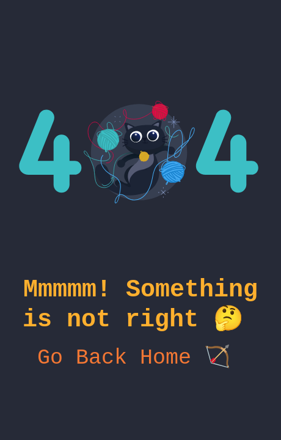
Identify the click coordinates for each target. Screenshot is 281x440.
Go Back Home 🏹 (140, 368)
